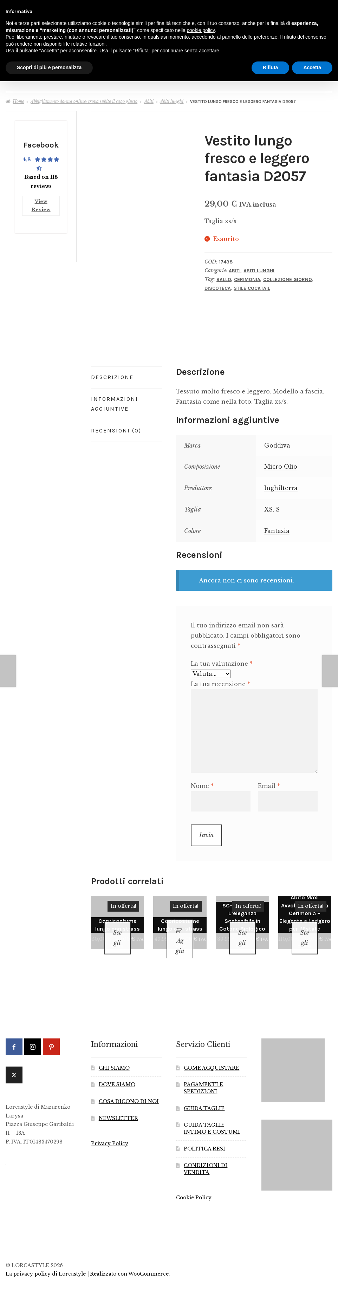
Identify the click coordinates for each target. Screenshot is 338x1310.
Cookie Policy (194, 1185)
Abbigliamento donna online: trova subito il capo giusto (84, 98)
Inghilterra (281, 484)
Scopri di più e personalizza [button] (49, 67)
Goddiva (277, 442)
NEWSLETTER (118, 1106)
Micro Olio (280, 463)
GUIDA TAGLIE (204, 1096)
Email (269, 782)
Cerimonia (247, 276)
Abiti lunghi (171, 98)
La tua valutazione (222, 660)
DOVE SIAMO (117, 1073)
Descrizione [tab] (112, 374)
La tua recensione (220, 680)
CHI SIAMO (114, 1056)
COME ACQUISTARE (211, 1056)
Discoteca (217, 285)
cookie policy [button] (201, 30)
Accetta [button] (312, 67)
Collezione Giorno (287, 276)
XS (268, 506)
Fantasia (277, 527)
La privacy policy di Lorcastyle (46, 1262)
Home (18, 98)
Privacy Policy (109, 1132)
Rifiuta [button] (270, 67)
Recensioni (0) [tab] (116, 427)
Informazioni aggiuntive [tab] (114, 400)
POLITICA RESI (204, 1137)
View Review (41, 201)
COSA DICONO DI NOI (129, 1090)
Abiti (149, 98)
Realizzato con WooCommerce (129, 1262)
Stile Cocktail (252, 285)
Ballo (223, 276)
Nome (202, 782)
